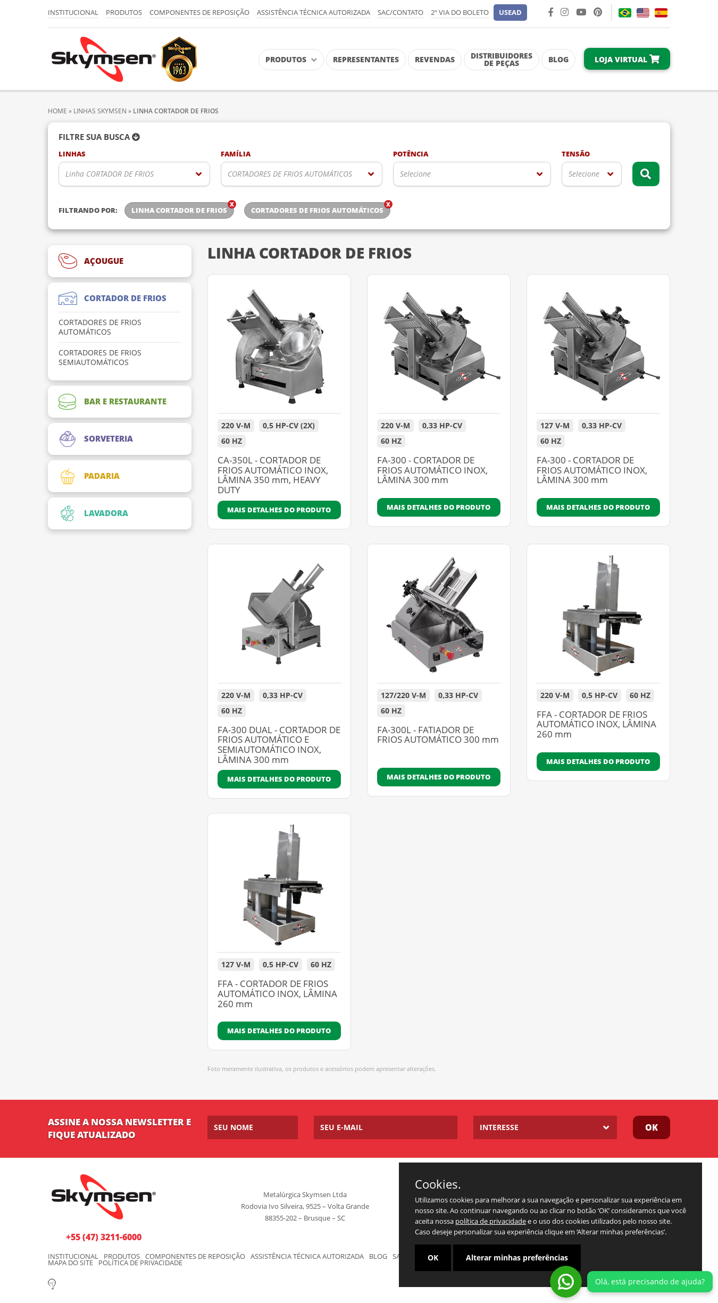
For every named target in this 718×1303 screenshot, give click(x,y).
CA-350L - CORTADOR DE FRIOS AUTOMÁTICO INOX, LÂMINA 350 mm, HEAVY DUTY (273, 475)
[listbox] (134, 174)
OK (433, 1257)
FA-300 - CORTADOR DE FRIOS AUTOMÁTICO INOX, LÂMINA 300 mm (432, 470)
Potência (410, 154)
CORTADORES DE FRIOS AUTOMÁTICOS (290, 174)
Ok (651, 1127)
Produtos (124, 12)
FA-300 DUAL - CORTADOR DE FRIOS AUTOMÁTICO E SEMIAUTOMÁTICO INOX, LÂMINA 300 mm (279, 745)
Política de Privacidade (140, 1262)
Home (57, 110)
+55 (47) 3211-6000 (103, 1237)
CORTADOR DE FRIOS (112, 298)
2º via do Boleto (460, 12)
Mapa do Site (70, 1262)
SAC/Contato (400, 12)
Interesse (499, 1127)
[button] (510, 12)
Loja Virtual (627, 59)
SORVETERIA (96, 439)
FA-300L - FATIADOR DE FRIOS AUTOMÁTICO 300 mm (438, 735)
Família (236, 154)
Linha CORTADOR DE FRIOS (109, 174)
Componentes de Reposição (199, 12)
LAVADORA (93, 513)
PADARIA (89, 476)
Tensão (576, 154)
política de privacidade (490, 1221)
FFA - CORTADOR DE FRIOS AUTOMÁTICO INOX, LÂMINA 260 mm (596, 725)
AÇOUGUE (91, 261)
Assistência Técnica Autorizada (313, 12)
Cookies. (438, 1183)
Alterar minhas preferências (517, 1257)
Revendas (435, 59)
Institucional (73, 12)
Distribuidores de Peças (501, 59)
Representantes (366, 59)
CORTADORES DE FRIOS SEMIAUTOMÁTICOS (100, 357)
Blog (558, 59)
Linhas (72, 154)
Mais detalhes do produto (279, 509)
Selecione (415, 174)
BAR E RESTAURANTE (112, 402)
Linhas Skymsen (100, 110)
